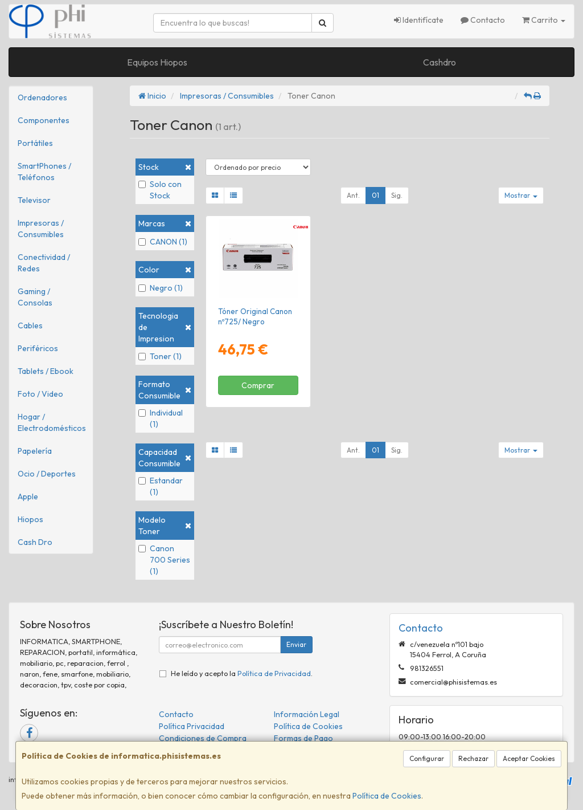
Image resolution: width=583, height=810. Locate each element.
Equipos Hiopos (157, 62)
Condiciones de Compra (203, 738)
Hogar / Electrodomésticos (52, 422)
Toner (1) (160, 356)
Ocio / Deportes (47, 474)
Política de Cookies (386, 796)
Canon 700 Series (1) (164, 559)
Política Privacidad (191, 726)
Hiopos (30, 519)
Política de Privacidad (274, 673)
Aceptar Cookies (529, 758)
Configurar (426, 758)
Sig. (397, 195)
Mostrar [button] (520, 195)
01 (375, 195)
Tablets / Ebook (45, 371)
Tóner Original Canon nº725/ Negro (255, 316)
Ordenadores (42, 97)
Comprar (257, 385)
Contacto (483, 20)
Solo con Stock (160, 190)
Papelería (35, 451)
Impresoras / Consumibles (41, 228)
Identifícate (419, 20)
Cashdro (439, 62)
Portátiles (35, 143)
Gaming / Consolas (35, 297)
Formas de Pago (303, 738)
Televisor (34, 200)
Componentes (43, 120)
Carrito (543, 20)
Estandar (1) (160, 486)
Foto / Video (40, 394)
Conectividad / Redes (44, 263)
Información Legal (306, 714)
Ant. (353, 195)
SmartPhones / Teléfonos (44, 171)
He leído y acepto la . (242, 673)
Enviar (296, 644)
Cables (30, 325)
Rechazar (473, 758)
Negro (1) (160, 288)
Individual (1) (160, 418)
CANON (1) (162, 242)
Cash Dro (35, 542)
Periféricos (38, 348)
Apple (28, 496)
